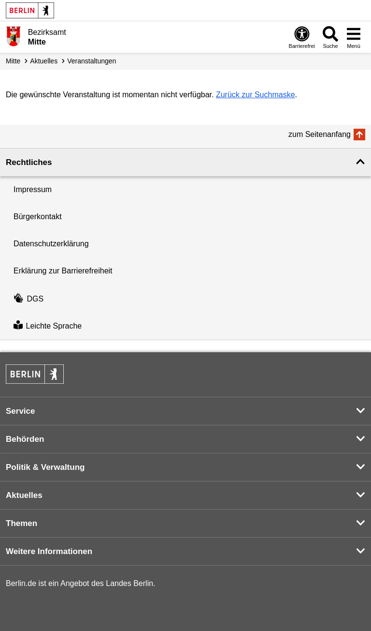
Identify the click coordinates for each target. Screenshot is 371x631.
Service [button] (20, 411)
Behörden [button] (25, 439)
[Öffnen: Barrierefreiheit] (302, 37)
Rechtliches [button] (29, 162)
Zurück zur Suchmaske (255, 94)
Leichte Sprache (48, 326)
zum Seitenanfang (319, 134)
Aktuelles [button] (24, 495)
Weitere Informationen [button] (49, 551)
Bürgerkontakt (38, 216)
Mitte (13, 61)
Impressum (33, 189)
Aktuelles (43, 61)
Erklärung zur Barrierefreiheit (63, 271)
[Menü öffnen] (353, 37)
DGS (28, 299)
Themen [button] (21, 523)
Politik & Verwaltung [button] (45, 467)
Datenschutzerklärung (51, 244)
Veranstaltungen (91, 61)
